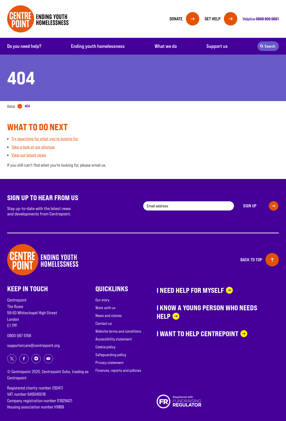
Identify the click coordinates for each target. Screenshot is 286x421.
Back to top (251, 259)
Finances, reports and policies (118, 370)
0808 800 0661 (267, 18)
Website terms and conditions (118, 331)
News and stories (108, 315)
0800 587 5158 (19, 335)
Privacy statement (109, 362)
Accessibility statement (113, 339)
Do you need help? (24, 46)
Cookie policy (105, 346)
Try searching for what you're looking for (44, 138)
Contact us (103, 323)
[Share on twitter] (11, 358)
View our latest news (28, 155)
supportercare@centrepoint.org (33, 345)
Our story (102, 300)
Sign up (250, 205)
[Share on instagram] (36, 358)
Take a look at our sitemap (33, 147)
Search (270, 46)
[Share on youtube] (48, 358)
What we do (166, 46)
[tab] (15, 106)
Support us (217, 46)
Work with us (105, 307)
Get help (213, 18)
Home (11, 106)
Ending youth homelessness (98, 46)
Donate (176, 18)
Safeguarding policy (110, 354)
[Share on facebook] (24, 358)
